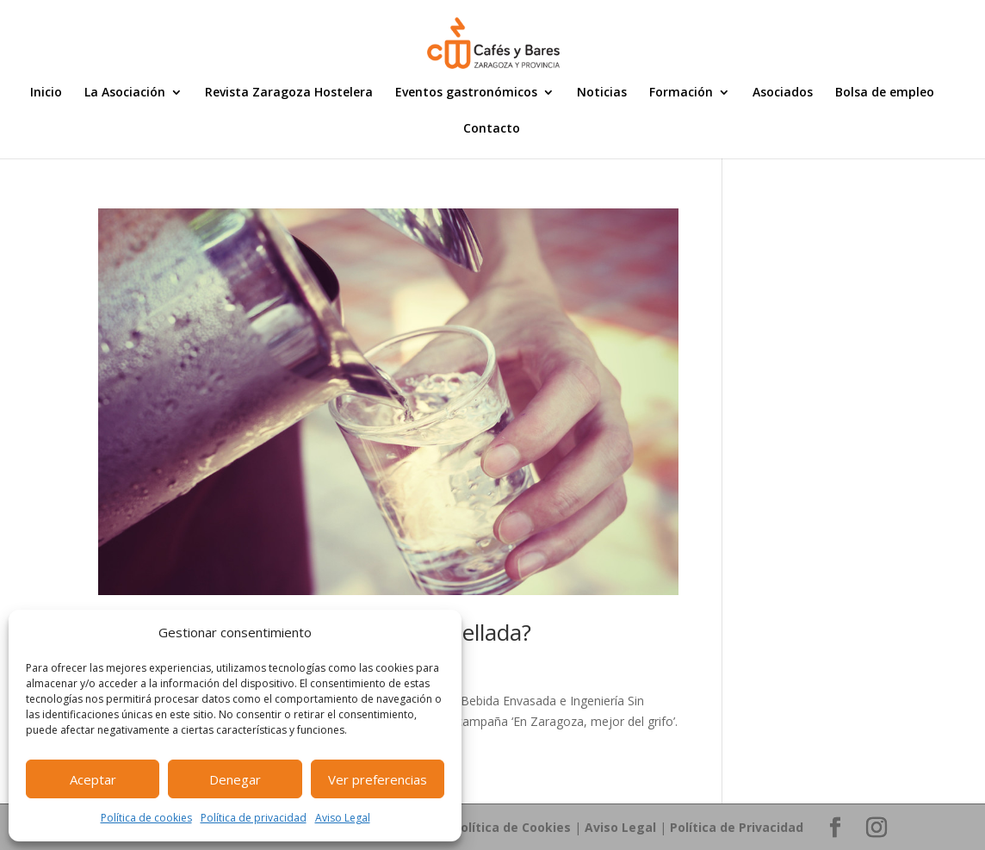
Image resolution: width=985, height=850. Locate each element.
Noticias (602, 93)
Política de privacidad (254, 817)
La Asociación (124, 93)
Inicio (46, 93)
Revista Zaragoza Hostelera (289, 93)
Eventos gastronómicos (466, 93)
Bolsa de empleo (884, 93)
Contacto (491, 129)
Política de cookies (146, 817)
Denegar (235, 779)
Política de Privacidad (736, 827)
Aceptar (93, 779)
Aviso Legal (342, 817)
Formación (681, 93)
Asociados (783, 93)
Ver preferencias (377, 779)
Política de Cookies (512, 827)
